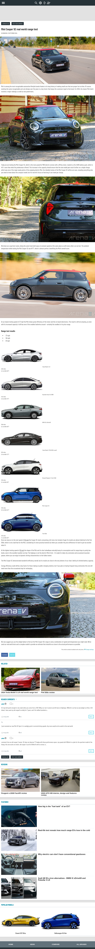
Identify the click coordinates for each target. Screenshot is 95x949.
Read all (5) (5, 757)
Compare (55, 944)
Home (11, 944)
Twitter (12, 655)
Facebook (4, 655)
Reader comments (9, 699)
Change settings (89, 649)
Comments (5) (5, 23)
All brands (81, 944)
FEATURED (4, 802)
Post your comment (18, 23)
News (32, 944)
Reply (91, 716)
